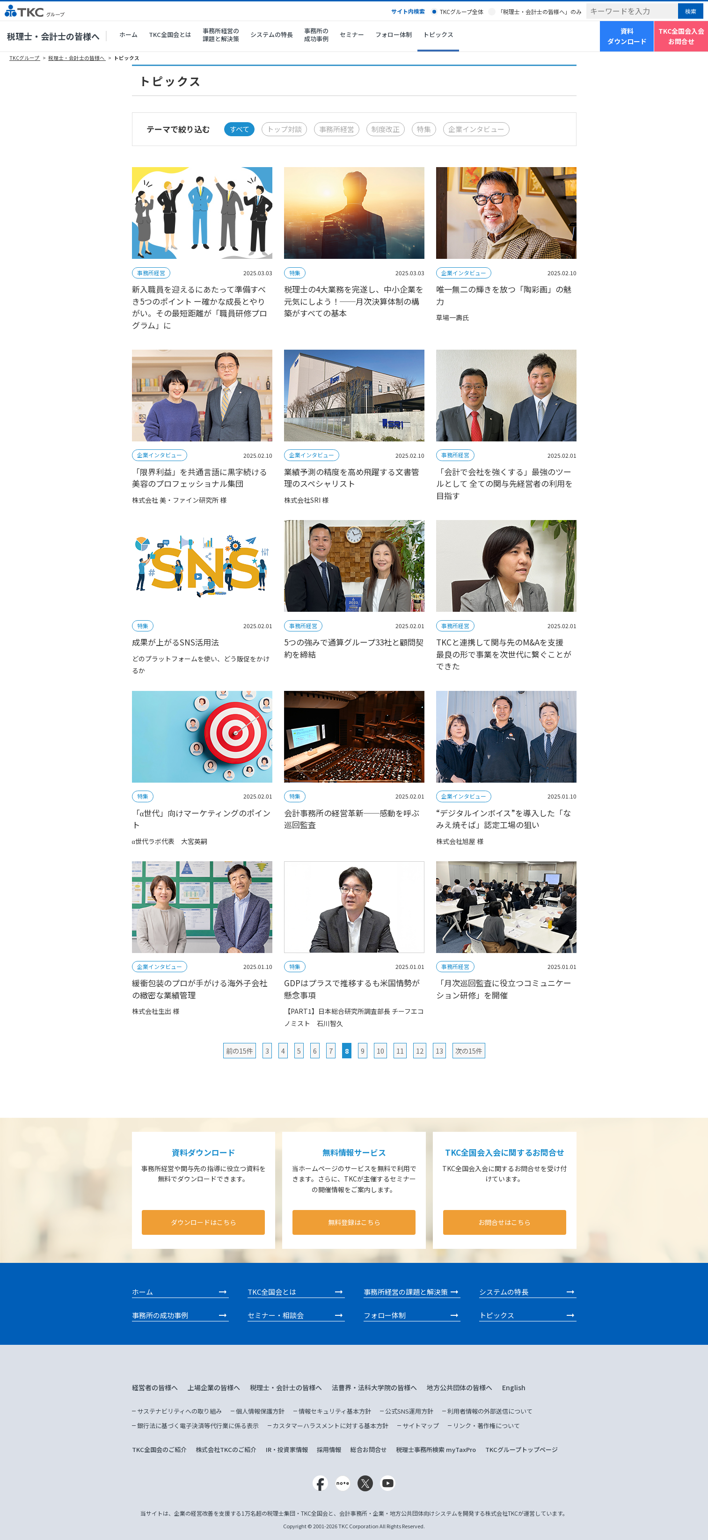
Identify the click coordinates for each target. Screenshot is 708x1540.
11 (400, 1051)
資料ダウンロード (627, 36)
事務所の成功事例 (316, 34)
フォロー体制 (393, 34)
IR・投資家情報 (287, 1449)
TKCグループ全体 (461, 11)
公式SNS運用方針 (409, 1411)
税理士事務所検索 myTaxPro (436, 1449)
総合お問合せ (368, 1449)
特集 (424, 129)
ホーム (128, 34)
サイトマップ (420, 1425)
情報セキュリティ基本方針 (335, 1411)
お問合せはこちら (504, 1222)
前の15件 (239, 1051)
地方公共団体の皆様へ (459, 1387)
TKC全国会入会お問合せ (681, 36)
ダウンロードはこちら (203, 1222)
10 (380, 1051)
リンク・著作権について (486, 1425)
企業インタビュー (476, 129)
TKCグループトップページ (521, 1449)
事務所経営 (336, 129)
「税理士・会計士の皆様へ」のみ (539, 11)
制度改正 (386, 129)
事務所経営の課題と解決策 (221, 34)
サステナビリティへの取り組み (179, 1411)
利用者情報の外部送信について (490, 1411)
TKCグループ (24, 57)
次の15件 (468, 1051)
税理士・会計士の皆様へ (53, 36)
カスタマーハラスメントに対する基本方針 (330, 1425)
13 (439, 1051)
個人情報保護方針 (260, 1411)
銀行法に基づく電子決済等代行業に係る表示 (198, 1425)
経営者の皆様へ (155, 1387)
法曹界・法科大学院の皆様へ (374, 1387)
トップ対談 (284, 129)
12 (419, 1051)
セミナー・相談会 (276, 1315)
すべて (239, 129)
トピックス (438, 34)
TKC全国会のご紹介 (159, 1449)
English (514, 1387)
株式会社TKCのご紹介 (226, 1449)
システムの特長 (271, 34)
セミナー (352, 34)
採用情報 (329, 1449)
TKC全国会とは (170, 34)
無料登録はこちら (354, 1222)
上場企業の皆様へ (214, 1387)
